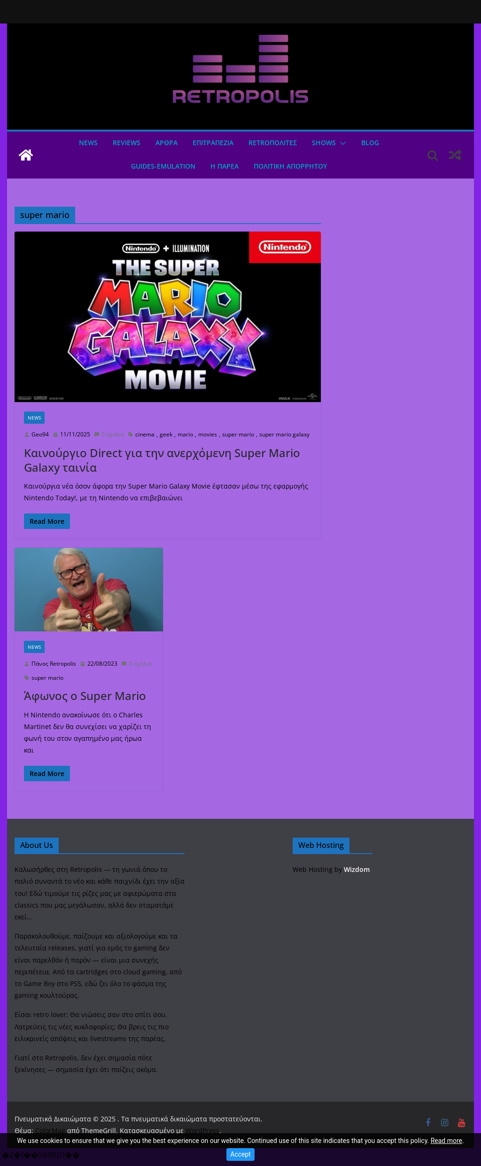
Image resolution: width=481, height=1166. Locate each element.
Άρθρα (166, 142)
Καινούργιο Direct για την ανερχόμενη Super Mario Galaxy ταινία (162, 460)
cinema (145, 434)
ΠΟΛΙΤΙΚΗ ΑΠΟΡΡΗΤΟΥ (290, 166)
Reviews (126, 142)
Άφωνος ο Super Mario (85, 695)
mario (185, 434)
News (88, 142)
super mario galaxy (284, 434)
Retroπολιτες (272, 142)
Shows (324, 142)
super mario (238, 434)
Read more (446, 1140)
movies (207, 434)
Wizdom (357, 869)
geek (166, 434)
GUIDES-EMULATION (163, 166)
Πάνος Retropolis (53, 664)
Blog (370, 142)
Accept (240, 1154)
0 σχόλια (109, 434)
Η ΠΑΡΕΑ (224, 166)
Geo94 (40, 434)
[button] (341, 143)
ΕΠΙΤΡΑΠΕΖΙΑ (213, 142)
